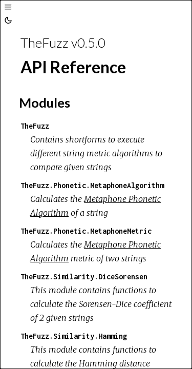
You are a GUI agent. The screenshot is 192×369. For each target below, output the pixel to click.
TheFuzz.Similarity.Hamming (73, 336)
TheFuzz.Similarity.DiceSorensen (83, 276)
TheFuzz (34, 125)
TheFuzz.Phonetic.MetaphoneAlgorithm (92, 185)
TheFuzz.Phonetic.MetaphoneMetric (86, 231)
